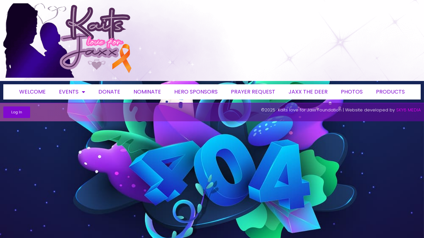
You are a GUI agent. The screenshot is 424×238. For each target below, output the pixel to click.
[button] (16, 112)
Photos (352, 92)
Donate (109, 92)
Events (72, 92)
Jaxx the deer (308, 92)
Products (390, 92)
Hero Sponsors (196, 92)
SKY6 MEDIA (408, 110)
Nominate (147, 92)
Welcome (32, 92)
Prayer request (253, 92)
